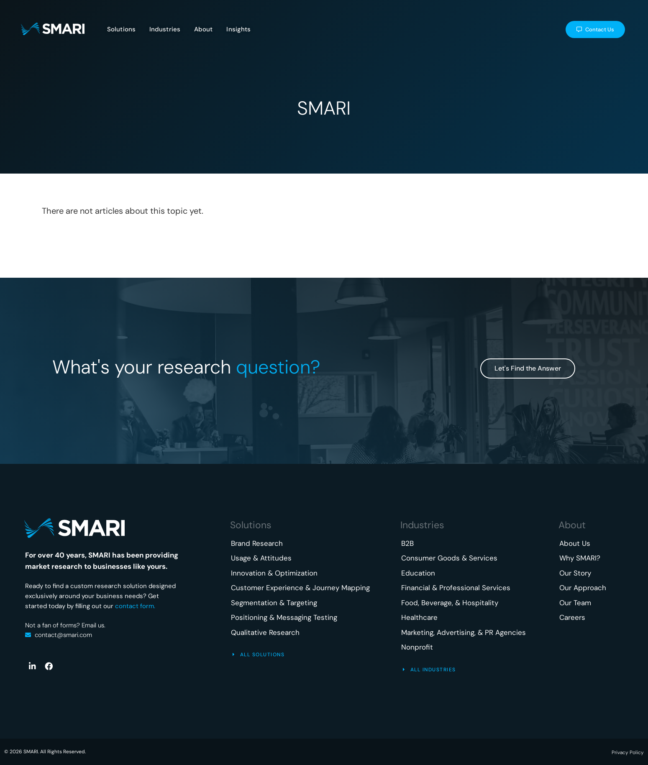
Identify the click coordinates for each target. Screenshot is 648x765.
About (572, 525)
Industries (422, 525)
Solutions (250, 525)
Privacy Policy (628, 752)
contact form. (135, 606)
